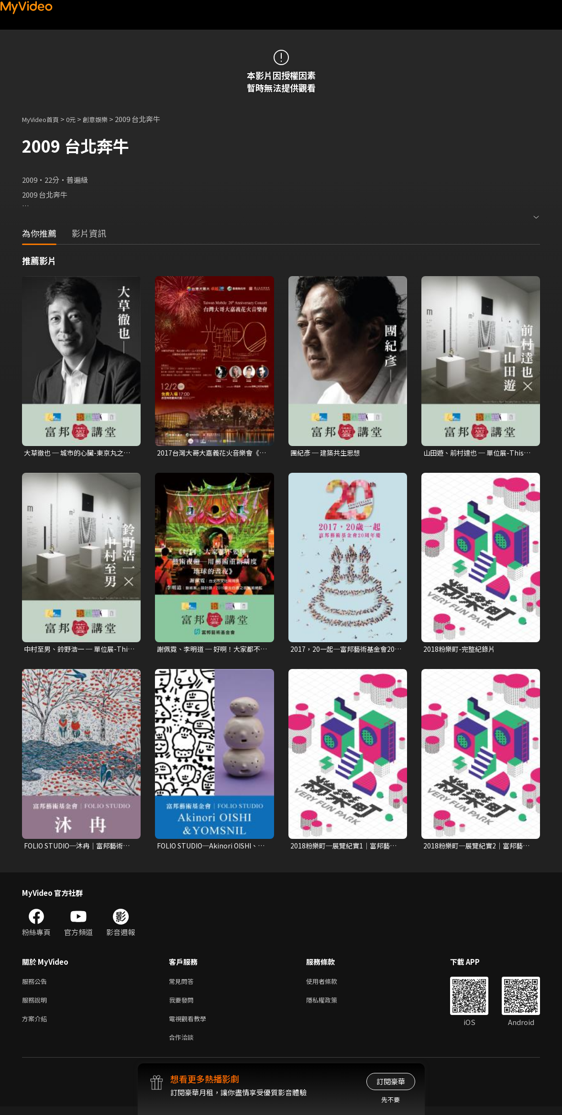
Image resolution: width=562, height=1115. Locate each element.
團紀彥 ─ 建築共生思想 (327, 453)
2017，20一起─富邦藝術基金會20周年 (345, 650)
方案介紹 (36, 1025)
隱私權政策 (330, 1005)
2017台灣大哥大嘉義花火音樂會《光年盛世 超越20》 (207, 453)
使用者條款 (330, 985)
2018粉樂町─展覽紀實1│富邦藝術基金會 (343, 848)
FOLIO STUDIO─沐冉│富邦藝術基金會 (78, 848)
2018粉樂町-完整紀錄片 (461, 650)
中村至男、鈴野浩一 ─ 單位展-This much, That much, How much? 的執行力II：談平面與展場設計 (78, 650)
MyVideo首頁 (44, 119)
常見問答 (183, 985)
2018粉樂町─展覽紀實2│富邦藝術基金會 (476, 848)
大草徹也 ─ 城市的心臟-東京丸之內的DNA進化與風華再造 (77, 453)
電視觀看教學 (190, 1025)
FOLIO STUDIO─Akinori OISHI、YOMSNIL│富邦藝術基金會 (212, 848)
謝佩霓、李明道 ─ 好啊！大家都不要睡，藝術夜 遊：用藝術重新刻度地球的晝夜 (212, 650)
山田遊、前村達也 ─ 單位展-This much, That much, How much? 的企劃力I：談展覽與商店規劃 (476, 453)
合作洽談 (183, 1045)
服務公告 (36, 985)
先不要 (390, 1099)
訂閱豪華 (390, 1081)
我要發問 (183, 1005)
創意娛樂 (105, 119)
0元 (78, 119)
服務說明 (36, 1005)
